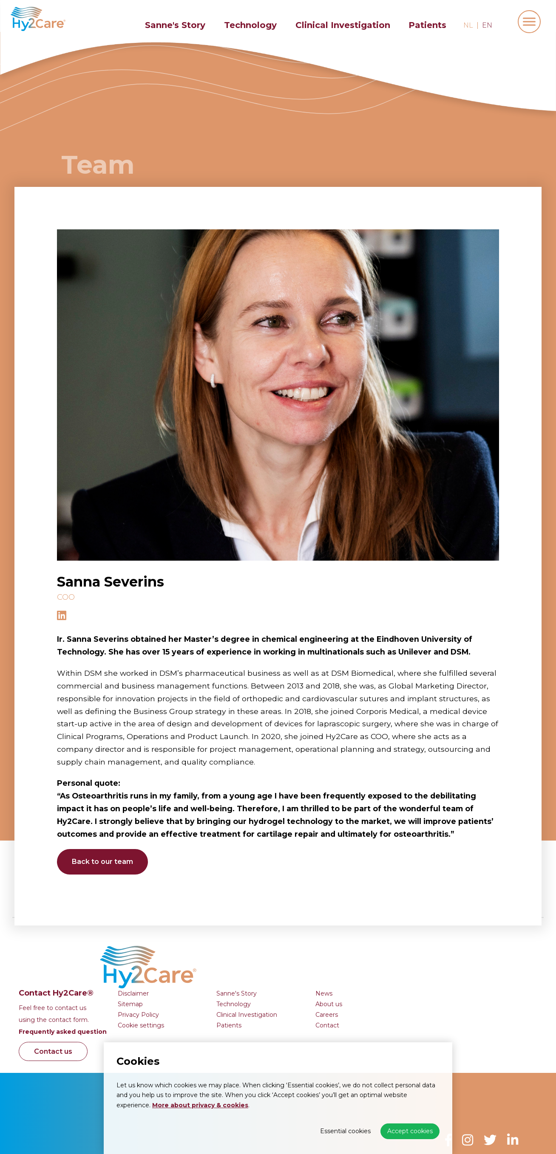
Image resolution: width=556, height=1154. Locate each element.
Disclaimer (265, 940)
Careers (458, 961)
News (455, 940)
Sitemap (262, 950)
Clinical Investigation (342, 25)
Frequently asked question (194, 978)
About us (460, 950)
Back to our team (104, 862)
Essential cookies (345, 1131)
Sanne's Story (175, 25)
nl (468, 25)
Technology (250, 25)
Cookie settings (273, 972)
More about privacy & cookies (200, 1105)
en (487, 25)
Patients (427, 25)
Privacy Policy (270, 961)
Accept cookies (410, 1131)
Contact (459, 972)
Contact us (187, 998)
